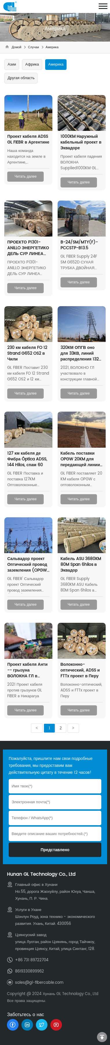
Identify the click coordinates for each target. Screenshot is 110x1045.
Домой (16, 47)
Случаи (33, 47)
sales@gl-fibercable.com (39, 983)
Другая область (21, 78)
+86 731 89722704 (31, 960)
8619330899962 (29, 971)
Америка (52, 47)
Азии (12, 65)
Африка (32, 65)
